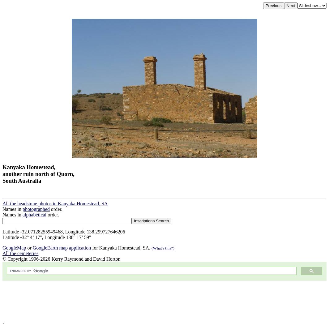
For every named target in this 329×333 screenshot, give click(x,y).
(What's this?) (163, 248)
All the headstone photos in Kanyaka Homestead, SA (55, 203)
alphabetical (34, 214)
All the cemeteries (20, 253)
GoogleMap (14, 247)
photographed (36, 209)
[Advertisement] (164, 301)
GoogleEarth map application (62, 247)
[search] (151, 271)
